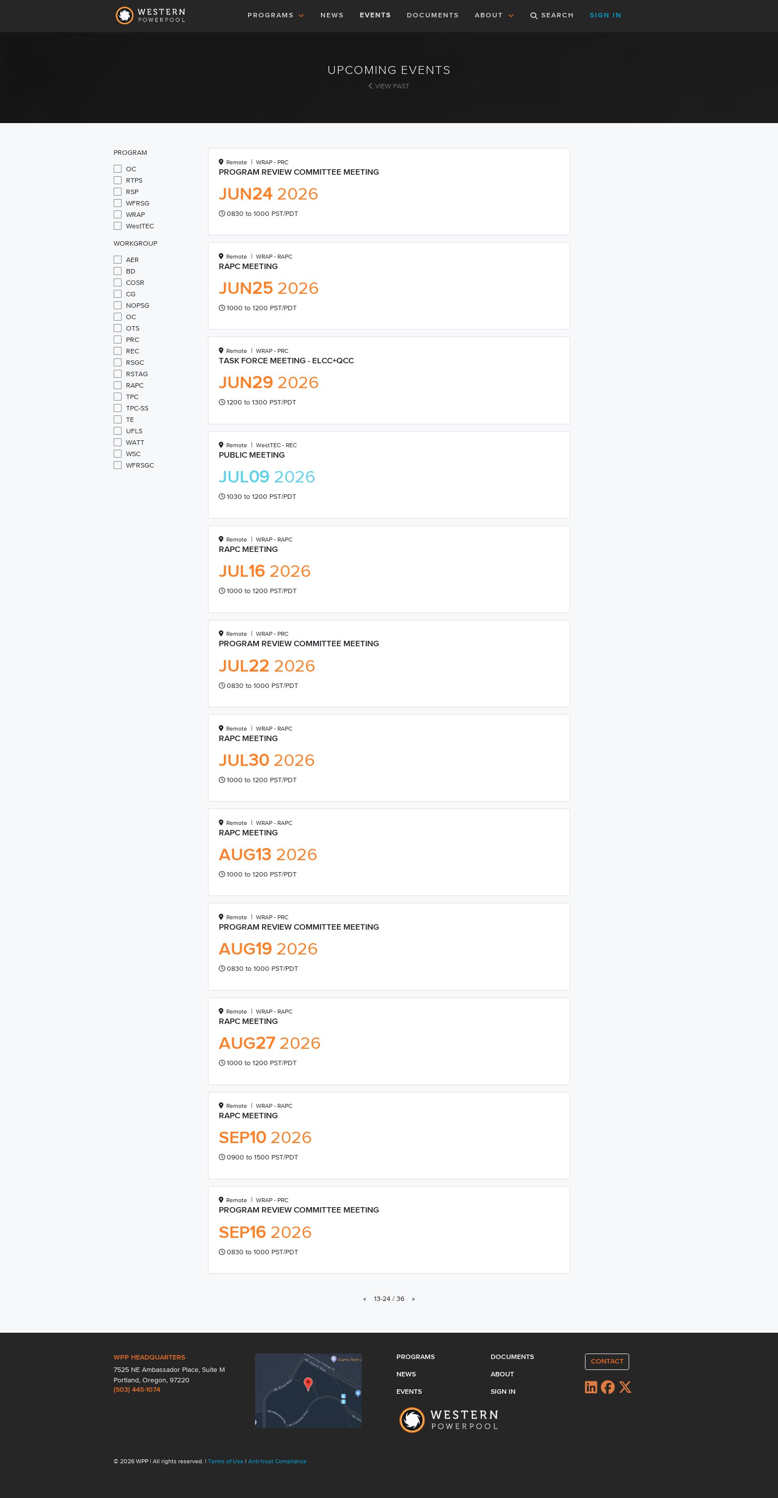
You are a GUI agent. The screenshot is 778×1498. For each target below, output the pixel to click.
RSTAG (131, 374)
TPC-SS (131, 408)
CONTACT (607, 1361)
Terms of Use (226, 1462)
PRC (126, 339)
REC (126, 351)
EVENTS (377, 14)
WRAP (129, 214)
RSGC (129, 362)
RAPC (128, 385)
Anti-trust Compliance (277, 1462)
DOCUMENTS (433, 15)
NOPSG (131, 305)
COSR (129, 282)
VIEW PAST (389, 86)
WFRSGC (134, 465)
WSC (127, 454)
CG (124, 294)
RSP (126, 192)
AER (126, 260)
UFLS (128, 431)
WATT (129, 442)
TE (124, 419)
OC (125, 169)
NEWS (332, 15)
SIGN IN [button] (606, 15)
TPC (126, 397)
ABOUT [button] (495, 15)
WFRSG (131, 203)
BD (124, 271)
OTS (126, 328)
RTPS (128, 180)
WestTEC (134, 226)
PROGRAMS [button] (276, 15)
